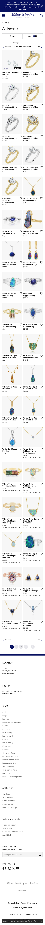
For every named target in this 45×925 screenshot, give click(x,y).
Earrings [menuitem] (5, 719)
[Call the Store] (8, 673)
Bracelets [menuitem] (5, 729)
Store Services (7, 797)
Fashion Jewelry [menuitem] (8, 736)
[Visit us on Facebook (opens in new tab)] (3, 868)
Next (38, 47)
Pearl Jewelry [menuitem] (7, 732)
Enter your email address (12, 850)
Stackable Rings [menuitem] (8, 766)
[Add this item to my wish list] (20, 72)
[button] (41, 15)
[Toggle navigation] (3, 15)
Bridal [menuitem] (4, 712)
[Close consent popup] (41, 921)
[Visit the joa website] (25, 883)
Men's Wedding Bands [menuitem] (10, 760)
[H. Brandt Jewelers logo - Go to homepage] (22, 15)
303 (32, 646)
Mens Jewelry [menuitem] (7, 746)
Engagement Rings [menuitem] (9, 763)
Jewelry (6, 23)
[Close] (42, 5)
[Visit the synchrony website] (34, 883)
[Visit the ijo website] (18, 883)
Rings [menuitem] (4, 715)
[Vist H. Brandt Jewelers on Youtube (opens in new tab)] (17, 868)
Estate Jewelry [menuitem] (7, 743)
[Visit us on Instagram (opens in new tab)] (9, 868)
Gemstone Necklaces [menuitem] (10, 756)
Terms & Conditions (29, 903)
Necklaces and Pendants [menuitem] (11, 722)
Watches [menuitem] (5, 749)
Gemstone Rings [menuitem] (8, 753)
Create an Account (9, 825)
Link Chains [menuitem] (6, 773)
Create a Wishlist (8, 801)
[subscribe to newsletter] (39, 854)
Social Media (7, 835)
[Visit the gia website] (10, 883)
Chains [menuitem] (5, 726)
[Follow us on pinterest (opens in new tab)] (6, 868)
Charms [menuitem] (5, 739)
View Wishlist (7, 828)
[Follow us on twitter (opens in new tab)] (13, 868)
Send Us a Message (9, 807)
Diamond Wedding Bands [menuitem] (12, 776)
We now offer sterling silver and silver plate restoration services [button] (22, 6)
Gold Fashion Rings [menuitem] (9, 770)
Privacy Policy (13, 903)
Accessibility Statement (22, 908)
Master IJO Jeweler (9, 804)
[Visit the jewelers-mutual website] (22, 890)
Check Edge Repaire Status (12, 831)
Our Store (6, 794)
